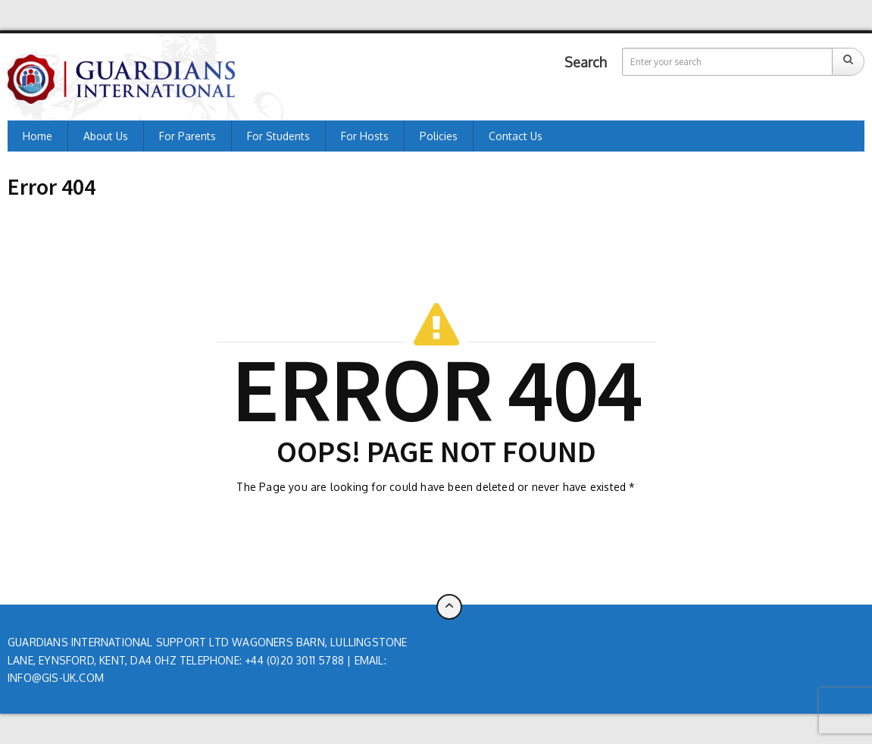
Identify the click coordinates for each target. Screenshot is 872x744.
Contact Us (515, 136)
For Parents (187, 136)
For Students (278, 136)
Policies (439, 136)
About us (105, 136)
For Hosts (365, 136)
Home (37, 136)
